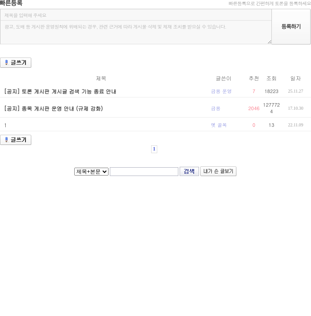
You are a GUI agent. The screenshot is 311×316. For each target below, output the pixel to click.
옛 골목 (219, 125)
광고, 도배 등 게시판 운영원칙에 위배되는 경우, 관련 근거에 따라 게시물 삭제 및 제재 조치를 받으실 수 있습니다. (135, 32)
